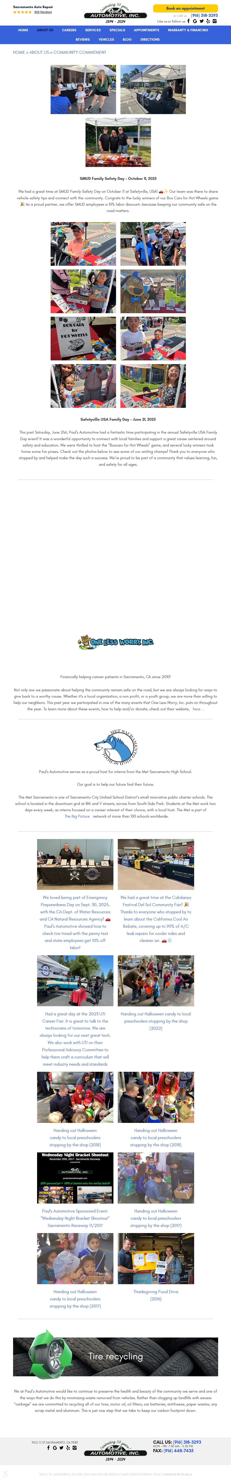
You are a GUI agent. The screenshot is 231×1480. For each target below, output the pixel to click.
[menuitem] (23, 30)
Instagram (214, 21)
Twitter (201, 21)
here (196, 709)
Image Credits (130, 1474)
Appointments (146, 30)
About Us (45, 30)
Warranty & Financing (188, 30)
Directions (150, 39)
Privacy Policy (152, 1474)
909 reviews (43, 12)
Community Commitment (79, 52)
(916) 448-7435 (178, 1451)
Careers (69, 30)
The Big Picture (77, 816)
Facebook (188, 21)
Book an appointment (185, 8)
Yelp (208, 21)
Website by (178, 1474)
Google (195, 21)
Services (93, 30)
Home (23, 30)
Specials (117, 30)
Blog (127, 39)
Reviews (83, 39)
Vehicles (106, 39)
